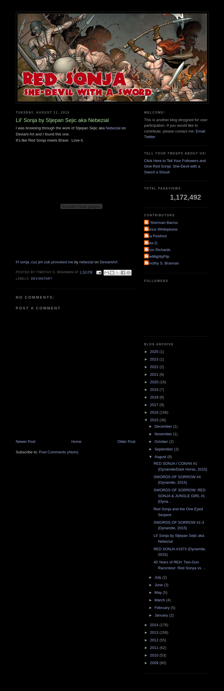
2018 (155, 397)
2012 (155, 640)
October (162, 441)
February (163, 607)
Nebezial (113, 128)
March (160, 600)
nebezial (86, 262)
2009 (155, 663)
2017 (155, 405)
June (159, 585)
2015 (155, 420)
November (164, 434)
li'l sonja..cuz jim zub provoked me (44, 262)
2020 (155, 382)
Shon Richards (158, 250)
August (161, 457)
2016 (155, 412)
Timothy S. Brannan (162, 263)
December (164, 426)
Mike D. (152, 243)
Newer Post (25, 441)
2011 (155, 647)
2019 (155, 389)
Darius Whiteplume (162, 229)
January (162, 615)
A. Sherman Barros (162, 222)
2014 (155, 625)
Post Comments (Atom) (58, 452)
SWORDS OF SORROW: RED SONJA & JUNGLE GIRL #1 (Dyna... (179, 496)
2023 (155, 359)
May (159, 592)
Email (200, 131)
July (158, 577)
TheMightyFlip (157, 256)
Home (76, 441)
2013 (155, 632)
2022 (155, 367)
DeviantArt (109, 262)
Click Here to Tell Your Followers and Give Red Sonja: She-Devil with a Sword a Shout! (175, 166)
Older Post (126, 441)
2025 (155, 351)
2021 (155, 374)
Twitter (149, 137)
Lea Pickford (156, 236)
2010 (155, 655)
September (164, 449)
